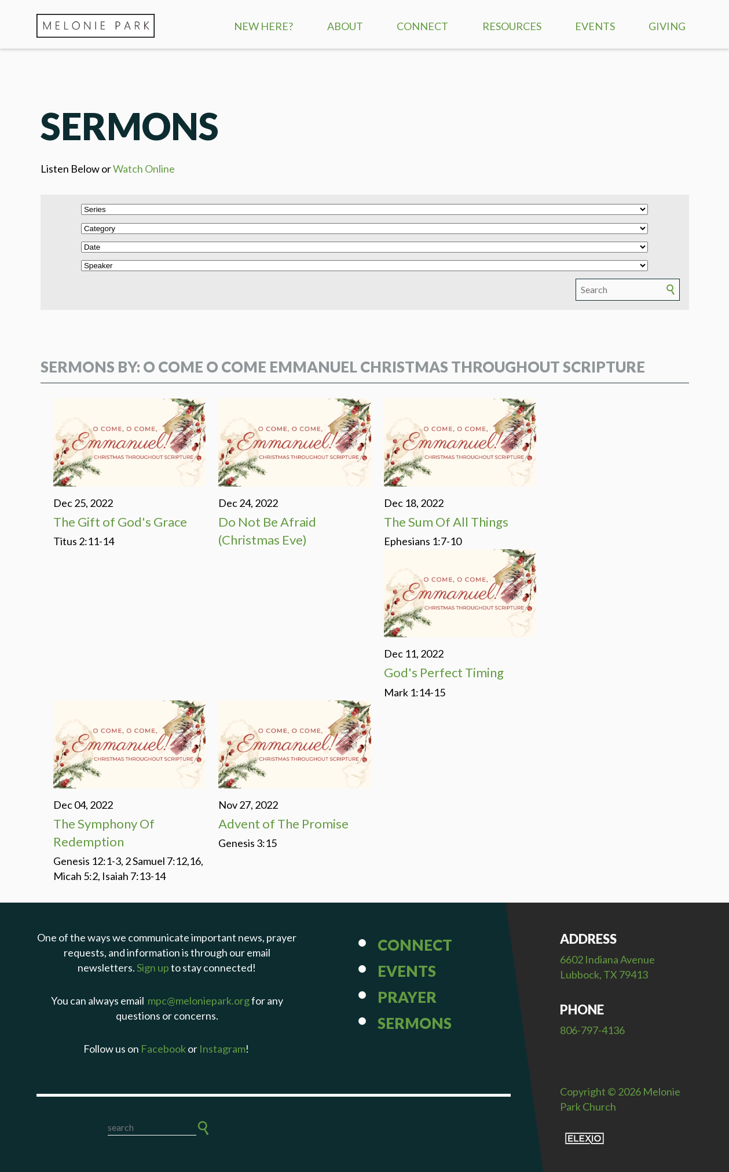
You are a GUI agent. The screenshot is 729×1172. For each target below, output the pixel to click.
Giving (667, 26)
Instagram (222, 1048)
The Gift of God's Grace (120, 522)
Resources (511, 26)
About (345, 26)
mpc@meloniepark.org (199, 1000)
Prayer (407, 997)
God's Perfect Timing (444, 672)
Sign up (153, 967)
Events (595, 26)
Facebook (163, 1048)
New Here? (263, 26)
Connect (422, 26)
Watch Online (144, 168)
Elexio (584, 1138)
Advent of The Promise (283, 823)
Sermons (415, 1023)
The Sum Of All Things (446, 522)
